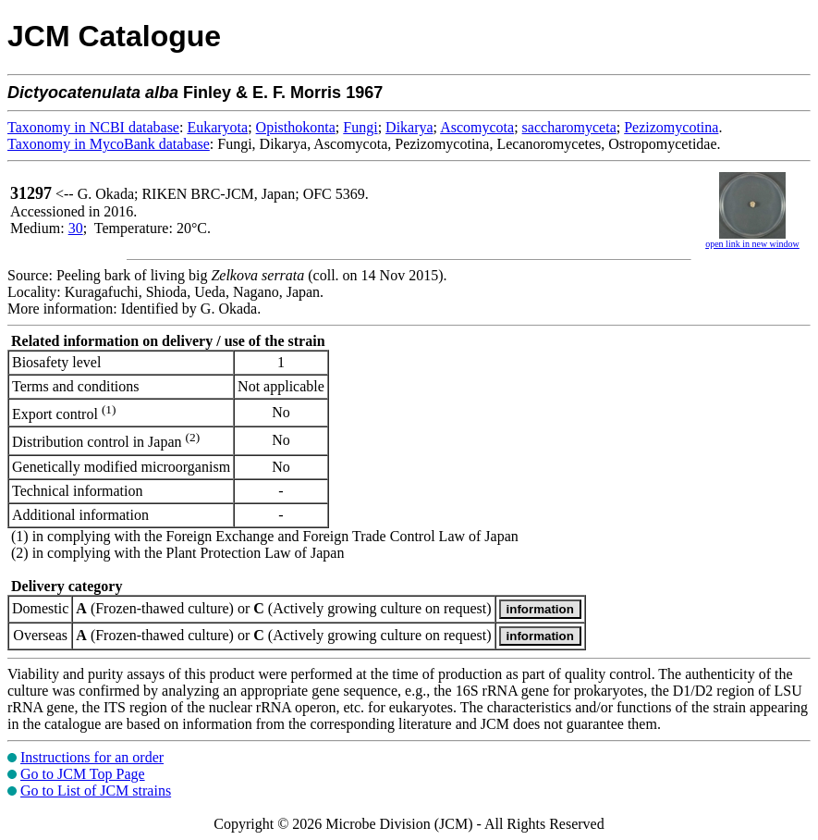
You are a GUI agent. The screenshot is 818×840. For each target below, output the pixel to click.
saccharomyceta (569, 127)
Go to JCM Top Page (82, 774)
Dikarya (409, 127)
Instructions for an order (92, 757)
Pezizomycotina (671, 127)
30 (75, 228)
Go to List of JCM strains (95, 790)
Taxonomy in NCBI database (93, 127)
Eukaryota (217, 127)
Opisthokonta (296, 127)
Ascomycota (477, 127)
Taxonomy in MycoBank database (108, 144)
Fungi (360, 127)
